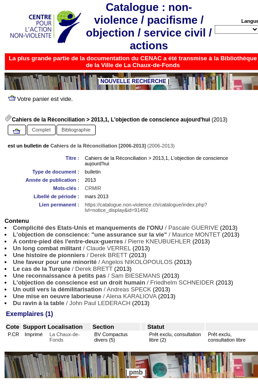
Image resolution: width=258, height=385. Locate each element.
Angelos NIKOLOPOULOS (136, 261)
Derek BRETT (108, 255)
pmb (136, 372)
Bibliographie (76, 129)
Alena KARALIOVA (131, 296)
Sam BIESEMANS (135, 275)
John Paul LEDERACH (99, 303)
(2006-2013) (113, 145)
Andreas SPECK (129, 289)
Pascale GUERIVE (193, 227)
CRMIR (93, 188)
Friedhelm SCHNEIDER (182, 282)
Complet (41, 129)
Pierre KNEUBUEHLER (159, 241)
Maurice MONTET (196, 234)
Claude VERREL (108, 248)
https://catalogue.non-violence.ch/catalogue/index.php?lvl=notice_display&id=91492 (146, 207)
